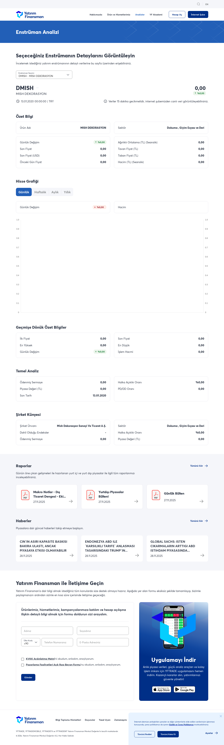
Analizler (140, 14)
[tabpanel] (112, 257)
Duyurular (90, 719)
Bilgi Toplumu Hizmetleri (68, 719)
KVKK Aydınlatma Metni (40, 658)
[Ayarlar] (211, 733)
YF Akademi (156, 14)
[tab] (24, 192)
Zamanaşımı (120, 719)
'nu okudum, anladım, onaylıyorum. (73, 664)
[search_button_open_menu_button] (198, 4)
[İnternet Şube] (198, 14)
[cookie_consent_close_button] (220, 716)
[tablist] (44, 192)
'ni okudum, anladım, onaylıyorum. (60, 658)
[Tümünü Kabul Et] (168, 734)
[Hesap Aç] (177, 14)
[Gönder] (28, 677)
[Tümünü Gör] (199, 466)
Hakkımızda (96, 14)
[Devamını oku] (72, 555)
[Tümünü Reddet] (144, 734)
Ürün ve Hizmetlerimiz (118, 14)
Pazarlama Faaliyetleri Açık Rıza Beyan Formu (53, 664)
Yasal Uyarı (104, 719)
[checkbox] (22, 658)
